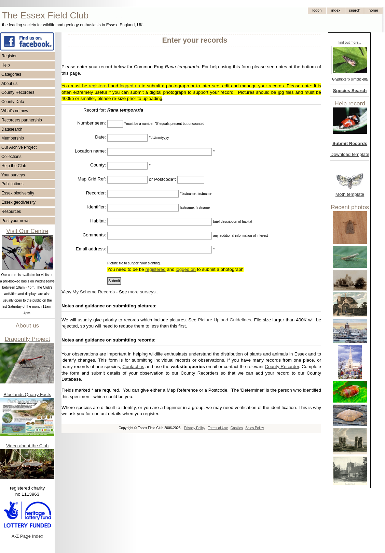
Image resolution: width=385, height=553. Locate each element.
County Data (12, 101)
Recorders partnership (21, 120)
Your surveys (13, 175)
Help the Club (13, 165)
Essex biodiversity (17, 193)
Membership (12, 138)
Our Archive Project (19, 147)
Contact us (133, 366)
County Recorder (282, 366)
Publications (12, 183)
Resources (11, 211)
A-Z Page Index (27, 536)
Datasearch (11, 129)
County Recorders (18, 92)
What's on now (14, 110)
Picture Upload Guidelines (224, 319)
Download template (349, 154)
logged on (130, 85)
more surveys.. (143, 291)
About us (9, 83)
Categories (11, 74)
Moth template (349, 194)
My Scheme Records (93, 291)
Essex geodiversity (18, 202)
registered (99, 85)
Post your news (15, 220)
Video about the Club (27, 445)
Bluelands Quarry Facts (27, 394)
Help (5, 65)
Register (9, 56)
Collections (11, 156)
